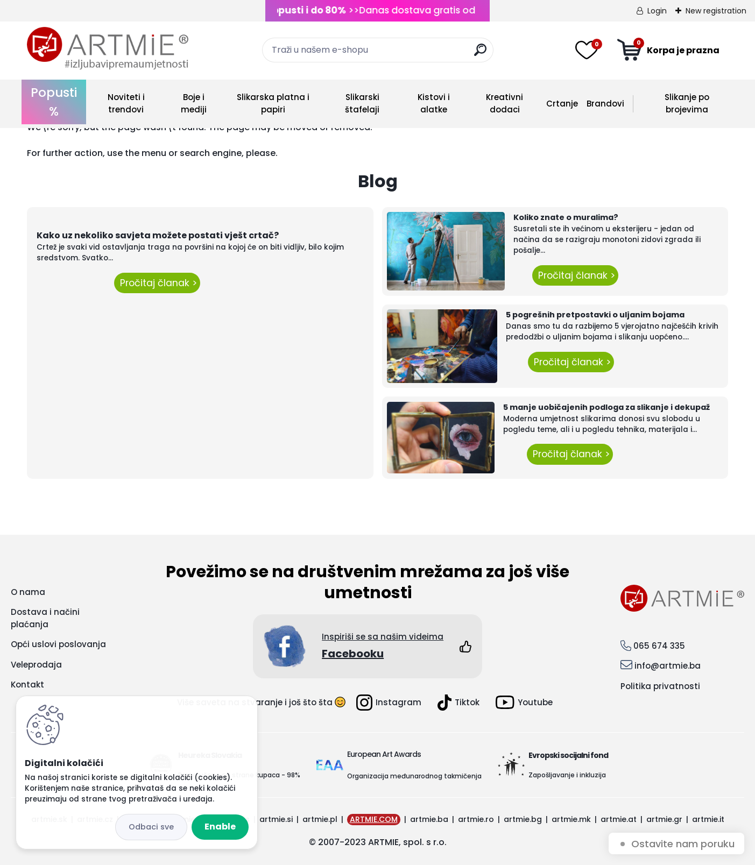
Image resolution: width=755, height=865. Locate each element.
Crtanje (562, 103)
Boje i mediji (194, 103)
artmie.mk (571, 819)
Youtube (524, 702)
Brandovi (605, 103)
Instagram (388, 702)
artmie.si (276, 819)
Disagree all (151, 827)
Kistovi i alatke (434, 103)
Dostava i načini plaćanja (45, 618)
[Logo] (107, 48)
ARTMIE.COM (374, 819)
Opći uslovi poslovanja (58, 644)
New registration (716, 10)
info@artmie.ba (667, 665)
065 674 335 (659, 645)
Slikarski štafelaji (362, 103)
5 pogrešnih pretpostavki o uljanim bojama (595, 314)
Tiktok (458, 702)
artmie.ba (429, 819)
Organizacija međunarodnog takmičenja (414, 776)
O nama (28, 592)
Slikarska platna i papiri (273, 103)
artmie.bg (523, 819)
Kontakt (27, 684)
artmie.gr (664, 819)
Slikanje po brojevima (687, 103)
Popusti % (54, 102)
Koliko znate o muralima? (565, 217)
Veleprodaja (36, 664)
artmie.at (619, 819)
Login (657, 10)
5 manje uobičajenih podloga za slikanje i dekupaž (606, 407)
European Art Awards (384, 754)
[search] (480, 54)
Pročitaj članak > (157, 282)
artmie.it (708, 819)
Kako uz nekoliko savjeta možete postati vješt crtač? (158, 235)
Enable (220, 826)
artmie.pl (319, 819)
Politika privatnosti (660, 686)
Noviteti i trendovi (126, 103)
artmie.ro (476, 819)
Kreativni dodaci (504, 103)
